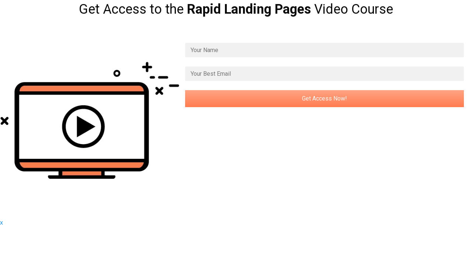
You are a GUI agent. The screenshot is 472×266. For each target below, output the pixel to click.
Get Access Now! (324, 98)
